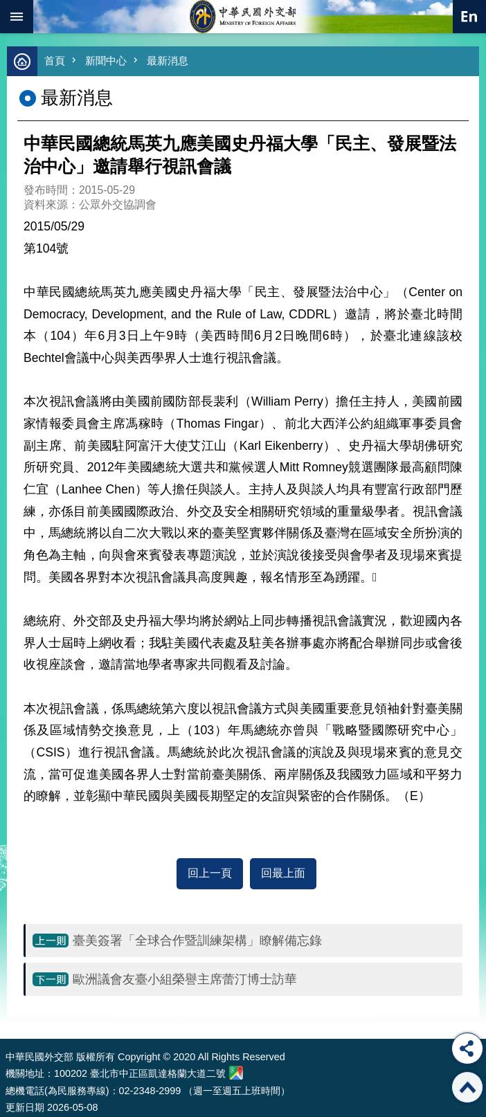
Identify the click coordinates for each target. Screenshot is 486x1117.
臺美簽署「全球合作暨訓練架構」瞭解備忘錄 (197, 940)
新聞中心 (106, 60)
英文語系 (469, 16)
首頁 (54, 60)
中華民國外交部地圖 (236, 1073)
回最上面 (283, 873)
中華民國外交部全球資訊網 (243, 16)
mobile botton (16, 16)
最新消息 (167, 60)
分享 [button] (467, 1048)
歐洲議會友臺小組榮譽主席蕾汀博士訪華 (185, 979)
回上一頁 (210, 873)
